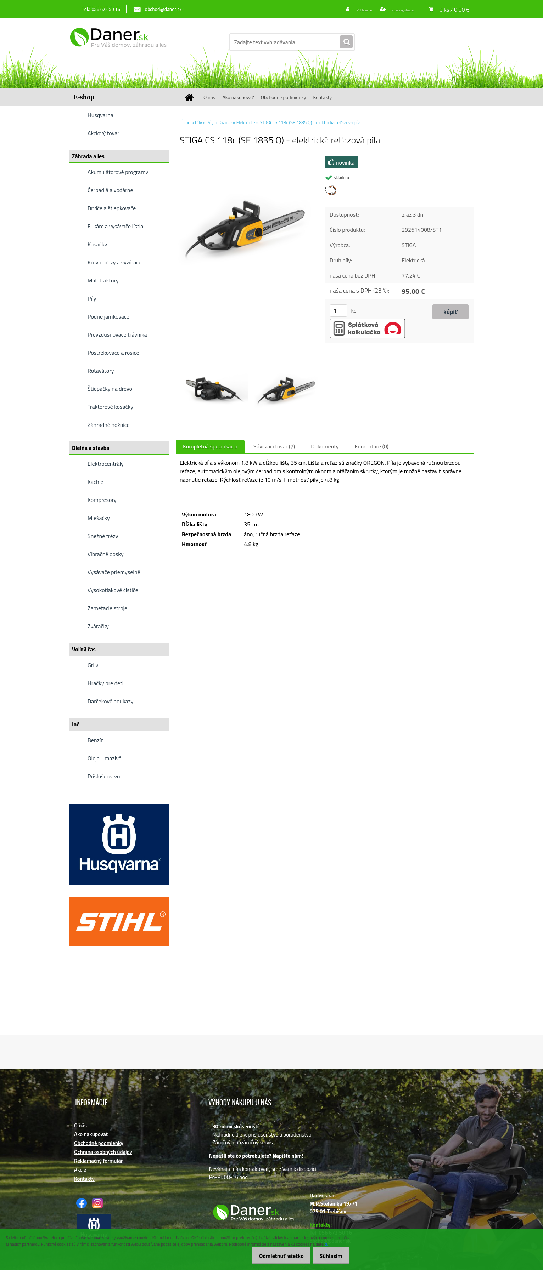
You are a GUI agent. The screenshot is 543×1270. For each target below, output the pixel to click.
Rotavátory (101, 370)
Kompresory (102, 500)
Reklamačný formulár (98, 1160)
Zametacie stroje (107, 608)
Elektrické (245, 122)
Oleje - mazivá (105, 758)
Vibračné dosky (106, 554)
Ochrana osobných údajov (103, 1152)
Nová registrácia (396, 9)
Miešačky (99, 518)
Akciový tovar (103, 133)
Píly (92, 298)
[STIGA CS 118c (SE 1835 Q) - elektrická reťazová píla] (245, 159)
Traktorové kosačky (110, 406)
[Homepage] (192, 97)
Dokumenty (324, 446)
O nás (209, 97)
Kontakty (322, 97)
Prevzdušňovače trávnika (117, 334)
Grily (93, 665)
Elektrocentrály (106, 463)
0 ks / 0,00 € (454, 9)
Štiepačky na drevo (110, 388)
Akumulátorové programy (118, 172)
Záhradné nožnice (109, 425)
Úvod (185, 122)
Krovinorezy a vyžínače (114, 262)
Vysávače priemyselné (114, 572)
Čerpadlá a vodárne (110, 190)
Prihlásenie (348, 9)
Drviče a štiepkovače (112, 208)
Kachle (95, 481)
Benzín (96, 740)
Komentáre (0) (371, 446)
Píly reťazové (219, 122)
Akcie (80, 1170)
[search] (346, 42)
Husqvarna (100, 115)
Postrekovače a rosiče (113, 352)
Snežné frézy (103, 536)
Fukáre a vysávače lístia (115, 226)
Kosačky (97, 244)
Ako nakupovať (237, 97)
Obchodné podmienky (283, 97)
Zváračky (98, 626)
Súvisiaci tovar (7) (274, 446)
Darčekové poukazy (111, 701)
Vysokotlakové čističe (113, 590)
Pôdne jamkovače (108, 316)
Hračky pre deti (105, 683)
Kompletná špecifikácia (210, 446)
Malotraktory (103, 280)
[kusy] (338, 310)
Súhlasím (328, 1256)
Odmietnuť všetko (274, 1256)
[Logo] (118, 42)
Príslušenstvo (104, 776)
